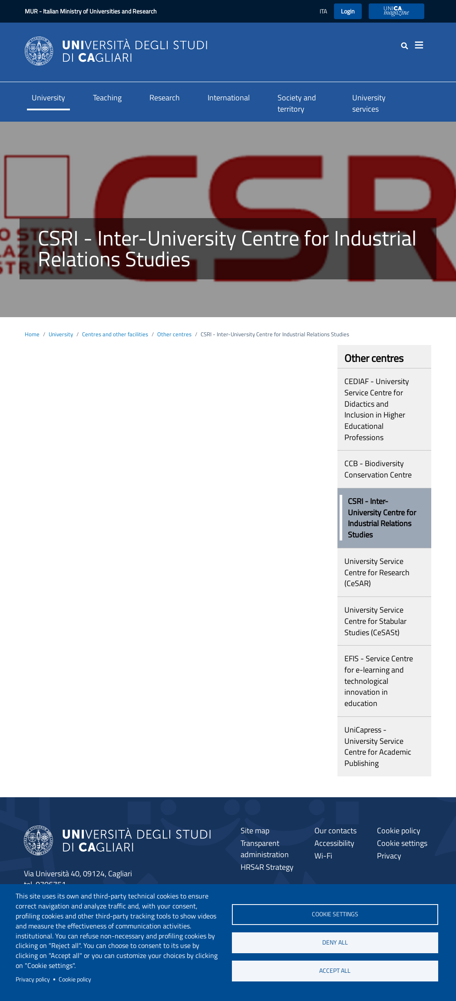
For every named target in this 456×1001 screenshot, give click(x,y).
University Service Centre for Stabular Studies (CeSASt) (375, 621)
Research (164, 97)
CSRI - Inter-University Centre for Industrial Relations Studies (382, 517)
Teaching (107, 97)
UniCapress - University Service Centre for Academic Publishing (377, 746)
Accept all (334, 970)
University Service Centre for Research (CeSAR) (377, 572)
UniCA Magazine (396, 11)
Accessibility (334, 843)
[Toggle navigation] (421, 45)
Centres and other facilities (115, 334)
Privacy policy (33, 979)
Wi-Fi (323, 856)
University (48, 97)
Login (348, 11)
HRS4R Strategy (267, 867)
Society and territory (297, 103)
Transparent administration (265, 848)
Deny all (335, 942)
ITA (323, 11)
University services (369, 103)
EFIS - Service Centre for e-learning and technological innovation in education (378, 681)
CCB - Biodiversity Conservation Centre (378, 469)
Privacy (389, 856)
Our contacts (335, 830)
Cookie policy (75, 979)
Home (32, 334)
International (229, 97)
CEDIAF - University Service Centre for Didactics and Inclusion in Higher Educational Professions (376, 409)
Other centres (174, 334)
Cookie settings (335, 914)
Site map (255, 830)
